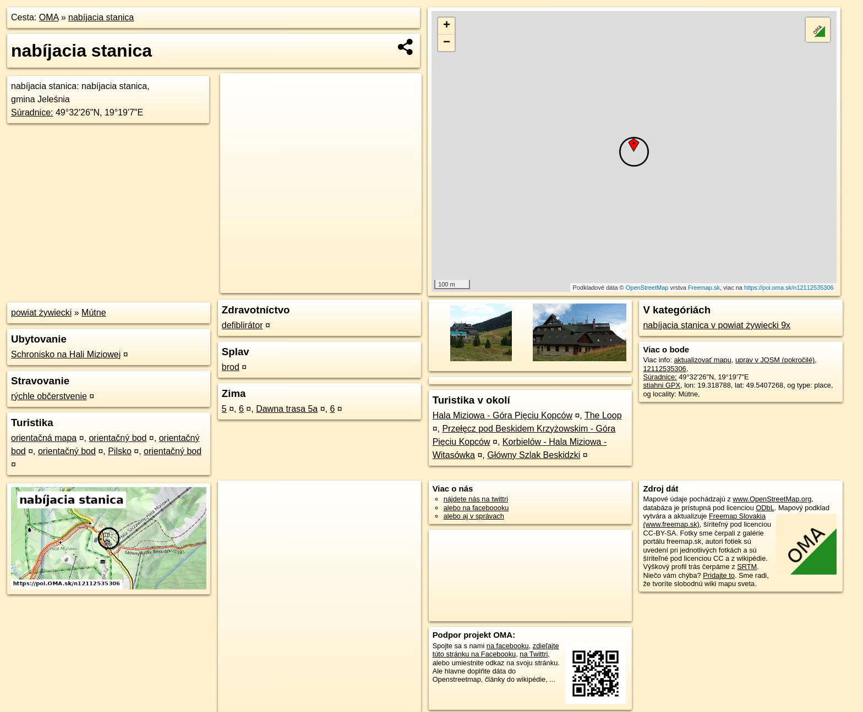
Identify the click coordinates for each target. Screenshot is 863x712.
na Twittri (534, 654)
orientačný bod (117, 438)
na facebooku (508, 646)
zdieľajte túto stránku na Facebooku (496, 650)
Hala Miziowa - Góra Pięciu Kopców (502, 415)
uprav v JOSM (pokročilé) (775, 360)
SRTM (747, 566)
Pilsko (120, 451)
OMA (49, 17)
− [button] (446, 43)
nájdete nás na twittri (476, 499)
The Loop (603, 415)
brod (230, 367)
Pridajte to (719, 575)
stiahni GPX (661, 385)
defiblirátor (242, 325)
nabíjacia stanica (101, 17)
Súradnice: (32, 112)
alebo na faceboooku (476, 508)
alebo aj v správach (474, 516)
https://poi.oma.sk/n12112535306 (789, 287)
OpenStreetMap (647, 287)
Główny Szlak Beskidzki (533, 455)
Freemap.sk (704, 287)
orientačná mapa (44, 438)
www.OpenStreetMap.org (772, 499)
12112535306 (664, 369)
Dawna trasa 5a (287, 408)
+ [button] (446, 26)
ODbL (765, 508)
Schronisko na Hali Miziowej (66, 354)
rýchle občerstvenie (49, 396)
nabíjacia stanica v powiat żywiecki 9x (716, 325)
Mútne (93, 312)
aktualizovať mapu (702, 360)
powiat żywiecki (41, 312)
